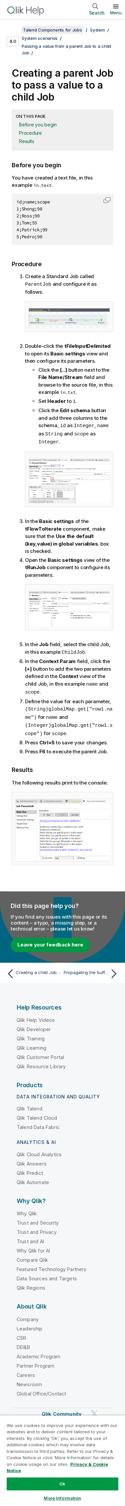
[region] (62, 1460)
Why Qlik (27, 1209)
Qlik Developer (34, 1025)
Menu (116, 12)
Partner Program (35, 1362)
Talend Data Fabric (38, 1123)
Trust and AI (30, 1237)
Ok (62, 1483)
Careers (26, 1371)
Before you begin (38, 124)
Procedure (30, 133)
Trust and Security (38, 1219)
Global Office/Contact (41, 1390)
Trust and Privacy (37, 1228)
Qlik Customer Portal (40, 1053)
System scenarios (40, 38)
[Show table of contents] (13, 30)
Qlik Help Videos (36, 1016)
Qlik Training (31, 1034)
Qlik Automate (33, 1178)
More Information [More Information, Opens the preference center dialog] (62, 1498)
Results (26, 141)
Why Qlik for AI (33, 1246)
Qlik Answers (32, 1160)
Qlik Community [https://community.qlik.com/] (62, 1410)
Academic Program (39, 1352)
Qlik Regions (31, 1284)
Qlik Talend (29, 1104)
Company (28, 1315)
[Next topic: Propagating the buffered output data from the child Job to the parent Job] (92, 969)
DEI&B (23, 1343)
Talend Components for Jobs (52, 30)
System (97, 30)
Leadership (30, 1324)
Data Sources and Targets (47, 1274)
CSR (21, 1334)
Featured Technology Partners (51, 1265)
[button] (107, 200)
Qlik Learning (31, 1044)
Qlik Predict (30, 1169)
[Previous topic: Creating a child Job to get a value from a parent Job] (33, 969)
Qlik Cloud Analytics (39, 1150)
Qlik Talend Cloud (37, 1114)
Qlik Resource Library (41, 1062)
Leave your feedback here (50, 941)
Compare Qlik (32, 1256)
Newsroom (29, 1380)
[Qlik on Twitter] (94, 1409)
